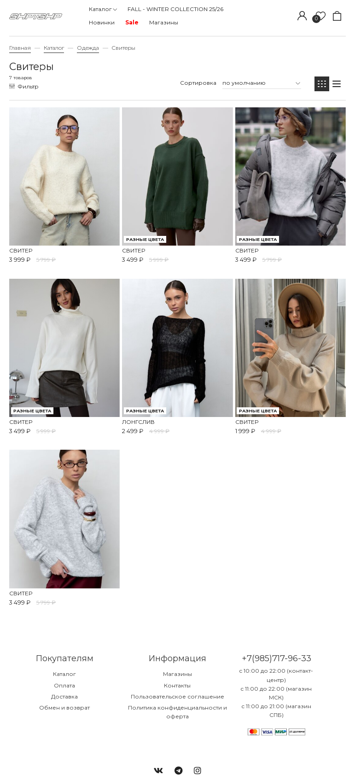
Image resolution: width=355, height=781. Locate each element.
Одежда (88, 47)
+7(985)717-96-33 (276, 658)
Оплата (64, 685)
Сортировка (198, 82)
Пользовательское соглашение (177, 696)
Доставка (64, 696)
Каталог (54, 47)
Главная (20, 47)
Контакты (177, 685)
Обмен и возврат (64, 707)
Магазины (177, 673)
